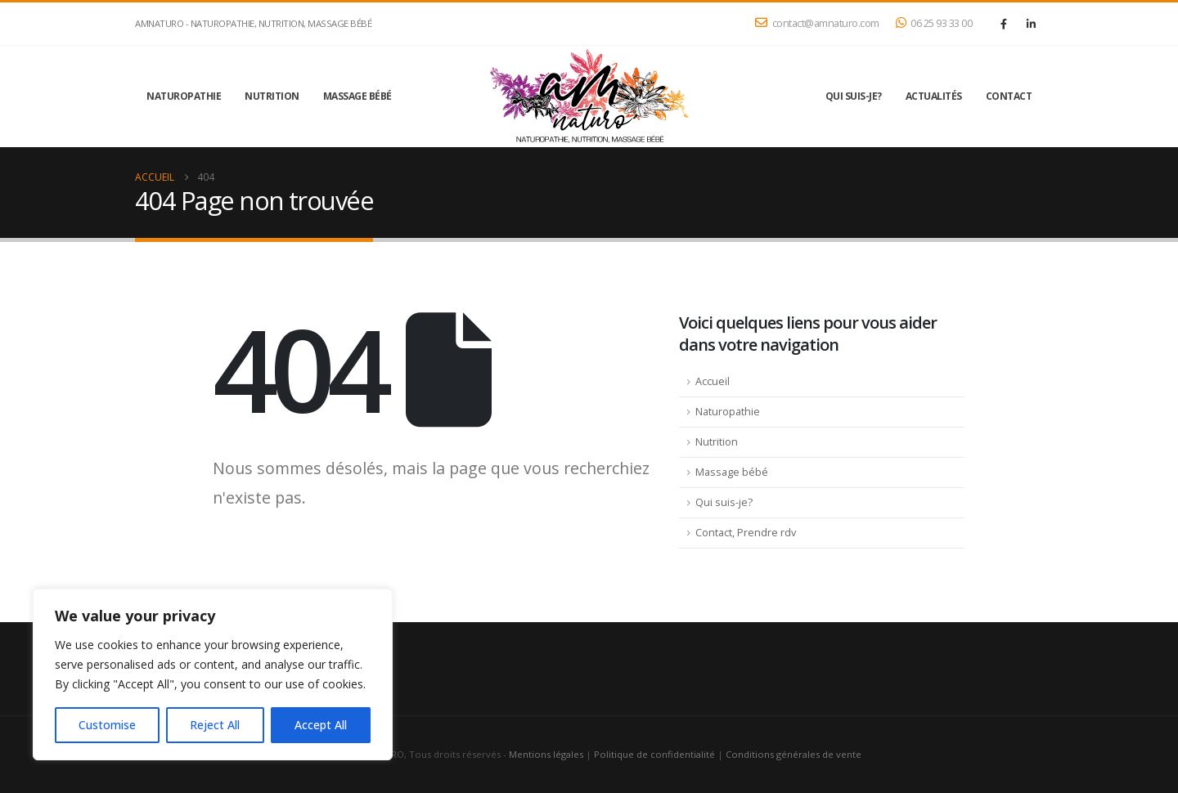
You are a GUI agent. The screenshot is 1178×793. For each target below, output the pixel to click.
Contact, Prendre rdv (745, 533)
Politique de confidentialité (654, 754)
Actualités (934, 96)
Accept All (320, 725)
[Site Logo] (589, 96)
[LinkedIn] (1030, 23)
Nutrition (272, 96)
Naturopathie (183, 96)
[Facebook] (1003, 23)
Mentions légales (546, 754)
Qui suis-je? (853, 96)
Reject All (215, 725)
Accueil (712, 381)
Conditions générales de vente (793, 754)
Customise (107, 725)
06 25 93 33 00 (934, 23)
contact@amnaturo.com (817, 23)
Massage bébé (357, 96)
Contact (1009, 96)
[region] (213, 674)
